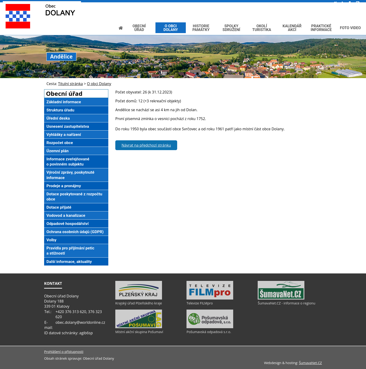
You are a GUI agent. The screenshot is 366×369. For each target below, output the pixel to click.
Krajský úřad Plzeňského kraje (138, 303)
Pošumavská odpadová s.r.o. (209, 332)
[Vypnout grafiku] (302, 3)
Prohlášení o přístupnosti (63, 351)
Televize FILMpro (200, 303)
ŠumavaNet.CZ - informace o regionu (286, 303)
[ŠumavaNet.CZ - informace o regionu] (281, 298)
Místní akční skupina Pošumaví (139, 332)
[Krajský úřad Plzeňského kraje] (138, 298)
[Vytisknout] (317, 3)
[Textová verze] (307, 8)
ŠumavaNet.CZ (310, 363)
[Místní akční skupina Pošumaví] (138, 327)
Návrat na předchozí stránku (146, 145)
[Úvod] (294, 3)
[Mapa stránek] (310, 3)
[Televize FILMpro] (210, 298)
